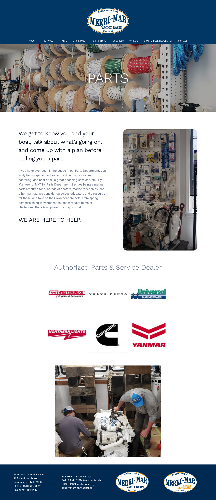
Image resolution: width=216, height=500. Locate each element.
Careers (133, 41)
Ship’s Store (99, 41)
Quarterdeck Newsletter (158, 41)
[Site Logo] (108, 21)
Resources (118, 41)
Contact (182, 41)
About (32, 41)
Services (48, 41)
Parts (64, 41)
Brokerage (79, 41)
